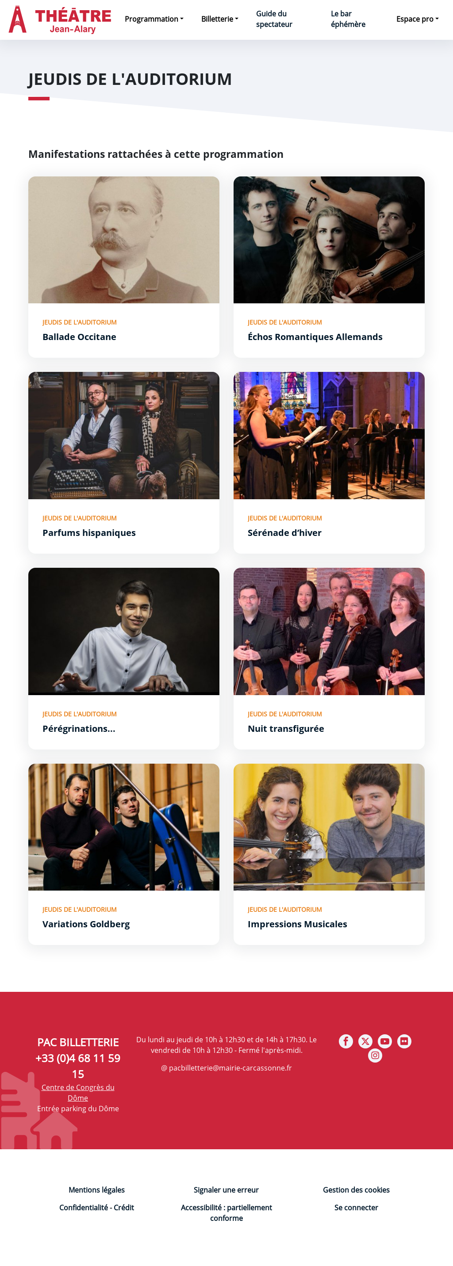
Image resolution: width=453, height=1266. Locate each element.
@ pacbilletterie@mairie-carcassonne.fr (226, 1068)
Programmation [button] (151, 19)
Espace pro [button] (415, 19)
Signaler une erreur (226, 1190)
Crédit (124, 1207)
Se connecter (356, 1207)
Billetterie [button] (217, 19)
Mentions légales (97, 1190)
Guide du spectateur (274, 19)
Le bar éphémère (348, 19)
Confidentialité (83, 1207)
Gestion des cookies (356, 1190)
